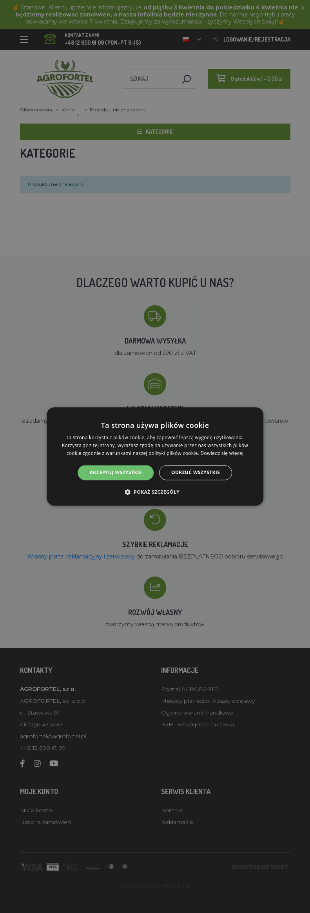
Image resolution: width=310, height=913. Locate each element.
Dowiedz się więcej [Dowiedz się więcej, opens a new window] (222, 453)
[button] (155, 492)
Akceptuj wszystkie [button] (116, 472)
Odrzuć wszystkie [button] (195, 472)
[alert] (155, 456)
